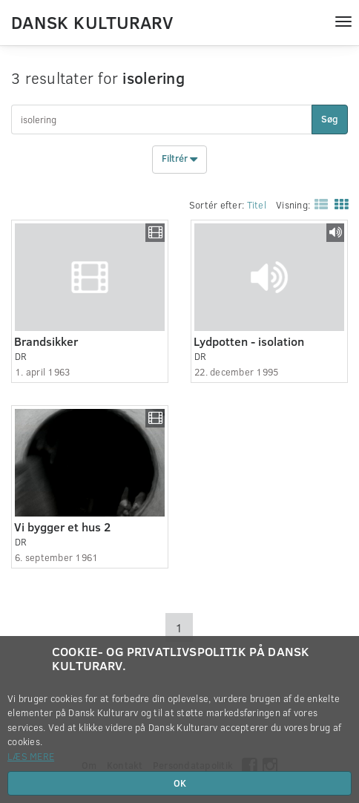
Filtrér (179, 159)
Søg (329, 118)
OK (180, 783)
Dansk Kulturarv (92, 21)
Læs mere (30, 756)
